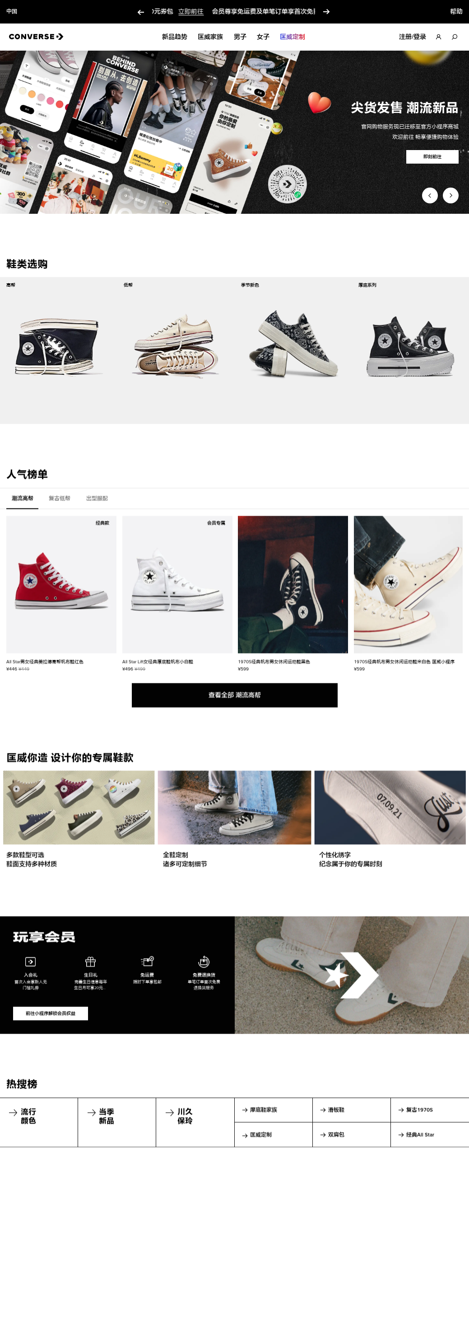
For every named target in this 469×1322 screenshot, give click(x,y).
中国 (11, 11)
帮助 (456, 12)
